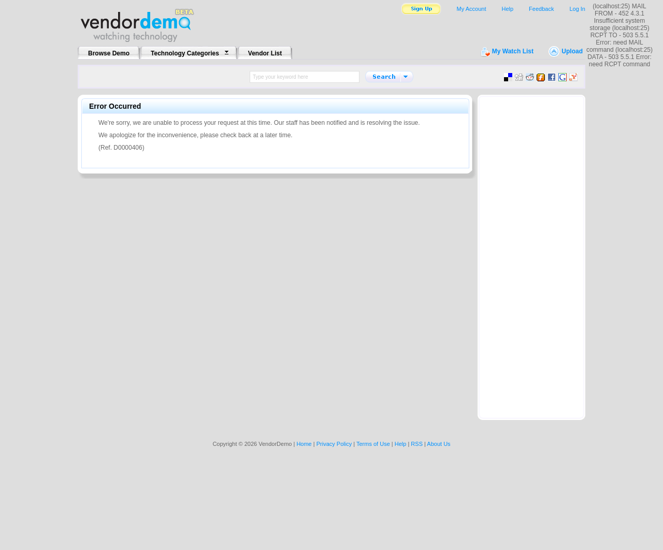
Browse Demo (108, 53)
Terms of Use (373, 444)
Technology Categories (185, 53)
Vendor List (265, 53)
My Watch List (513, 51)
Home (303, 444)
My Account (471, 9)
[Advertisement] (531, 254)
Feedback (541, 9)
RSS (417, 444)
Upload (572, 51)
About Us (438, 444)
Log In (577, 9)
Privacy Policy (334, 444)
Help (507, 9)
